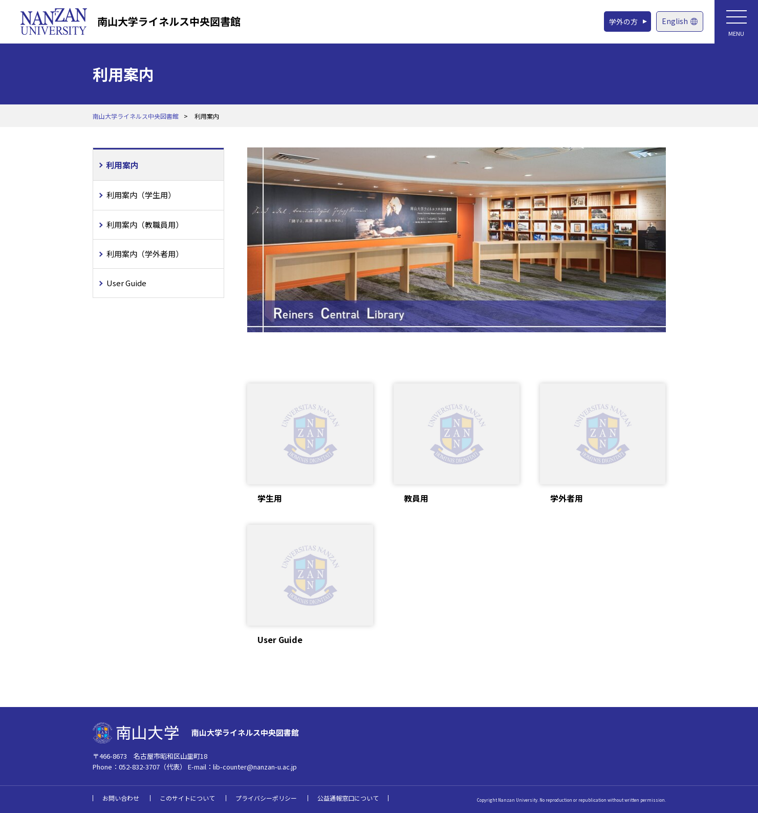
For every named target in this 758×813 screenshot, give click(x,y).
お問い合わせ (120, 798)
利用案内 (122, 165)
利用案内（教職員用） (144, 224)
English (680, 21)
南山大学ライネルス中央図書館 (169, 21)
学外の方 (623, 21)
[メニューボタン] (736, 22)
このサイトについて (187, 798)
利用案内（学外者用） (144, 253)
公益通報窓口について (348, 798)
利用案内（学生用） (141, 194)
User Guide (126, 282)
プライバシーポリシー (266, 798)
